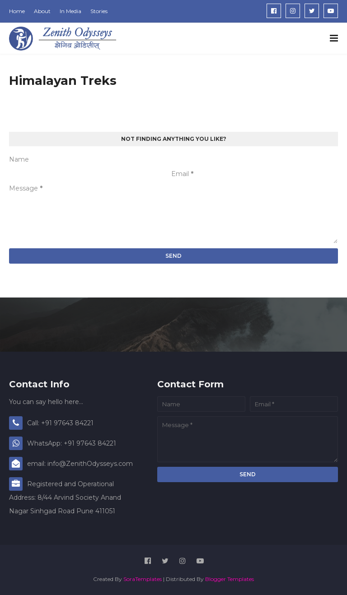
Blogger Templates (229, 579)
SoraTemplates (142, 579)
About (42, 11)
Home (17, 11)
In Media (70, 11)
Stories (99, 11)
